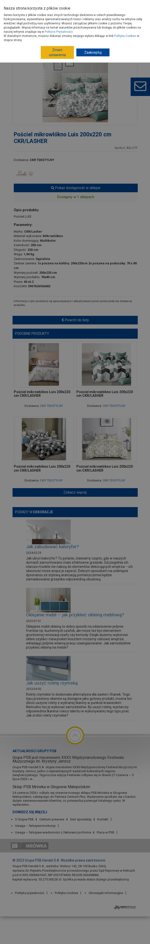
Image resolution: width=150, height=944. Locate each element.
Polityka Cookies (125, 36)
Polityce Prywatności (59, 31)
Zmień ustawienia (57, 52)
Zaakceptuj (93, 52)
